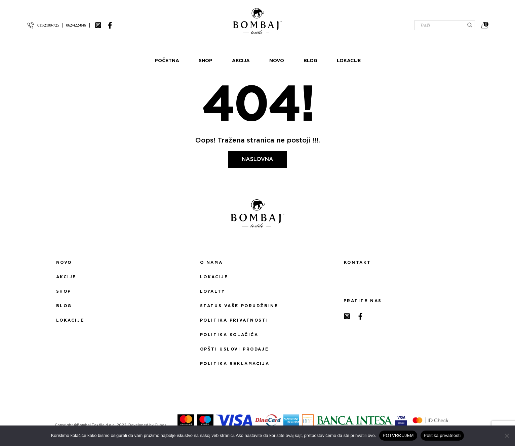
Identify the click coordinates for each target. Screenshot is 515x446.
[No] (506, 435)
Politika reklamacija (234, 364)
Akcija (241, 60)
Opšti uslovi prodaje (234, 349)
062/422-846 (76, 25)
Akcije (66, 277)
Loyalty (212, 291)
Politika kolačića (229, 335)
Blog (310, 60)
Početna (167, 60)
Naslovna (257, 159)
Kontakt (357, 262)
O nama (211, 262)
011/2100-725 (48, 25)
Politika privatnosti (234, 320)
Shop (205, 60)
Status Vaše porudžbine (239, 306)
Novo (276, 60)
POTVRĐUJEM (398, 435)
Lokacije (349, 60)
